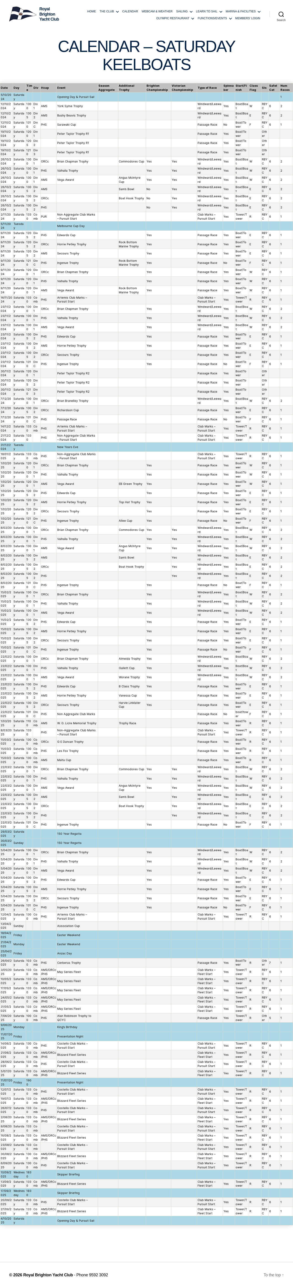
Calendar (130, 11)
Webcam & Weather (157, 11)
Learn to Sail (206, 11)
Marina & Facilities (241, 11)
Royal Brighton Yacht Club (48, 1275)
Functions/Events (212, 18)
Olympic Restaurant (173, 18)
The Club (107, 11)
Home (91, 11)
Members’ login (247, 18)
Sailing (182, 11)
